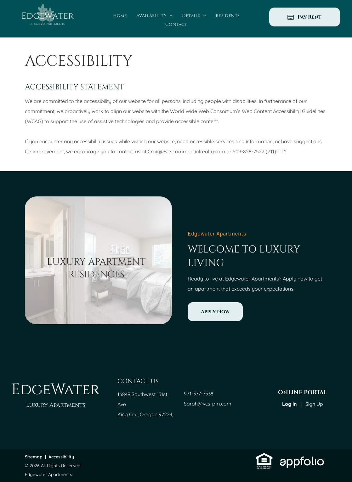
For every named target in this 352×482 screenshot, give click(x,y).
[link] (215, 311)
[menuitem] (120, 15)
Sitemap (34, 457)
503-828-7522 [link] (248, 151)
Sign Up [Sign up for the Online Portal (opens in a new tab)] (314, 404)
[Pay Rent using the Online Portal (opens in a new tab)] (304, 17)
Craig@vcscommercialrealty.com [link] (186, 151)
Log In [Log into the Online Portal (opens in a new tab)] (289, 404)
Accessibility (61, 457)
